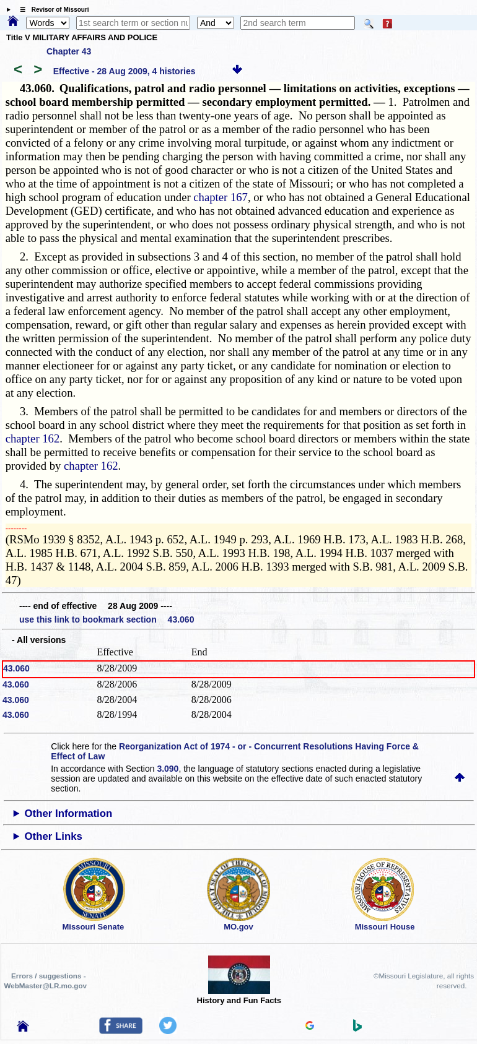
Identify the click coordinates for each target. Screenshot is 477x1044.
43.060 (16, 668)
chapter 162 (33, 438)
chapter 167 (220, 197)
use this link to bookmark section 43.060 (106, 619)
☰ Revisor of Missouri (51, 9)
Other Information (69, 813)
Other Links (53, 836)
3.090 (167, 769)
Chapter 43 (68, 51)
